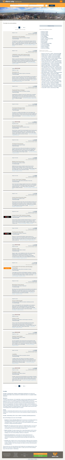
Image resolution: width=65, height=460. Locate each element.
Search (51, 5)
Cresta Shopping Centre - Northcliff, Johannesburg (51, 62)
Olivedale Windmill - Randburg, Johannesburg (50, 55)
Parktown (44, 46)
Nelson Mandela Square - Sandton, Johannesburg (51, 72)
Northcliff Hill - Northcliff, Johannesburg (50, 73)
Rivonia (44, 41)
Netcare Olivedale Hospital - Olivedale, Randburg (51, 58)
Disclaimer (16, 455)
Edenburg (44, 39)
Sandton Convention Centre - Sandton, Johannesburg (52, 68)
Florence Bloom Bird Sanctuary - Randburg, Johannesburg (53, 60)
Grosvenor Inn (15, 72)
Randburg (44, 31)
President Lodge (16, 372)
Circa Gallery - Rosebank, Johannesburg (50, 82)
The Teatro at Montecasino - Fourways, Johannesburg (52, 80)
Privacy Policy (15, 456)
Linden (44, 36)
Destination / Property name (14, 4)
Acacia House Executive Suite (19, 197)
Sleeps (46, 4)
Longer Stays (7, 268)
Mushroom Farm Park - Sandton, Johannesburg (51, 77)
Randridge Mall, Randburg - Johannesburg (50, 64)
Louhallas (14, 354)
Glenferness (45, 48)
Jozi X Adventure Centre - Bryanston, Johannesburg (52, 67)
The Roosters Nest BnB (17, 232)
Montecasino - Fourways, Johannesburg (50, 79)
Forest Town (45, 44)
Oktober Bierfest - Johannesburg (48, 71)
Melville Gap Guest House (18, 161)
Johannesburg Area (46, 43)
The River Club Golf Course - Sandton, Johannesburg (52, 61)
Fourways (44, 37)
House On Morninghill (17, 300)
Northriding (45, 35)
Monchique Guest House (18, 284)
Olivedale (44, 34)
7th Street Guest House (17, 143)
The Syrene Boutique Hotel (18, 108)
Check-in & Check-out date (33, 4)
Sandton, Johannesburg (47, 38)
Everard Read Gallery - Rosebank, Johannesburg (51, 85)
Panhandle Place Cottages (18, 90)
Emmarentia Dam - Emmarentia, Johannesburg (51, 75)
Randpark (44, 32)
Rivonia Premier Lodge (17, 126)
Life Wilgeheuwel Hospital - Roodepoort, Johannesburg (52, 74)
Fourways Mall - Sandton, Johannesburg (50, 87)
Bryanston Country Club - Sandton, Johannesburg (51, 53)
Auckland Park (45, 45)
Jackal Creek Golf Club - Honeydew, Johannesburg (51, 81)
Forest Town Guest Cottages (19, 179)
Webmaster (16, 453)
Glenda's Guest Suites (17, 336)
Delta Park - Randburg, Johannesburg (49, 59)
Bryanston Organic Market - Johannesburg (50, 65)
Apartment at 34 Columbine (18, 36)
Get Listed (40, 453)
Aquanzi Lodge (15, 248)
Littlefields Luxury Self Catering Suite (21, 54)
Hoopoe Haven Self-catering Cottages (21, 215)
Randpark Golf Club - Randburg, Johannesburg (51, 54)
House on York (15, 318)
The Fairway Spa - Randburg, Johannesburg (50, 57)
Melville (44, 42)
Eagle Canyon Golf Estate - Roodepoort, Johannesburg (52, 84)
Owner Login (40, 455)
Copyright (15, 454)
